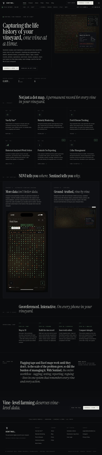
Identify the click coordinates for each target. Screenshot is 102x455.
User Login (71, 3)
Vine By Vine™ (39, 431)
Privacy (89, 451)
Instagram (85, 434)
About (36, 3)
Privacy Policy (86, 437)
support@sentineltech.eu (89, 431)
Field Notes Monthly (36, 419)
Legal (94, 451)
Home (24, 3)
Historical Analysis (39, 440)
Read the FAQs (76, 407)
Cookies (82, 451)
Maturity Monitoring (40, 434)
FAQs (42, 3)
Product (31, 3)
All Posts (69, 419)
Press (47, 3)
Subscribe (48, 419)
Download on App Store (28, 68)
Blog (52, 3)
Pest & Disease (39, 437)
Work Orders (38, 443)
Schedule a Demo (85, 3)
